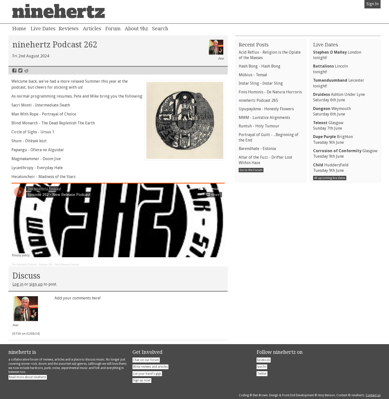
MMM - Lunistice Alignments (264, 263)
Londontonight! (337, 201)
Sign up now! (142, 380)
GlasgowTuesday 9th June (345, 299)
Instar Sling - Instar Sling (261, 229)
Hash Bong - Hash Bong (259, 212)
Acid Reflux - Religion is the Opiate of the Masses (270, 201)
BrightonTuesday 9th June (333, 285)
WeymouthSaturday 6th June (332, 257)
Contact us (373, 395)
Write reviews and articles (150, 366)
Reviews (69, 29)
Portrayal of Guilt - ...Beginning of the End (268, 283)
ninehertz (58, 11)
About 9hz (136, 29)
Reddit (26, 71)
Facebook (14, 71)
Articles (92, 29)
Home (19, 29)
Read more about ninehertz (27, 377)
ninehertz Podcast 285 (258, 246)
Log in (17, 284)
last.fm (261, 366)
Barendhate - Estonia (257, 294)
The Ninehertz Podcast (24, 264)
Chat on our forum (146, 360)
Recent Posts (254, 191)
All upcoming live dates (329, 324)
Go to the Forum (251, 316)
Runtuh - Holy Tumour (259, 272)
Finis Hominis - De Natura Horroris (270, 238)
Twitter (20, 71)
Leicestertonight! (338, 229)
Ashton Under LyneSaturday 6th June (339, 243)
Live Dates (43, 29)
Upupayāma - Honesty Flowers (266, 255)
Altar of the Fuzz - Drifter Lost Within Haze (265, 306)
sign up (36, 284)
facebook (263, 360)
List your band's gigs (147, 373)
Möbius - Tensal (253, 220)
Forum (113, 29)
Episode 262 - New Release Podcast (59, 264)
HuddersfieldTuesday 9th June (331, 314)
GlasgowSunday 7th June (328, 271)
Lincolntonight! (330, 215)
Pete (216, 50)
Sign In (372, 3)
